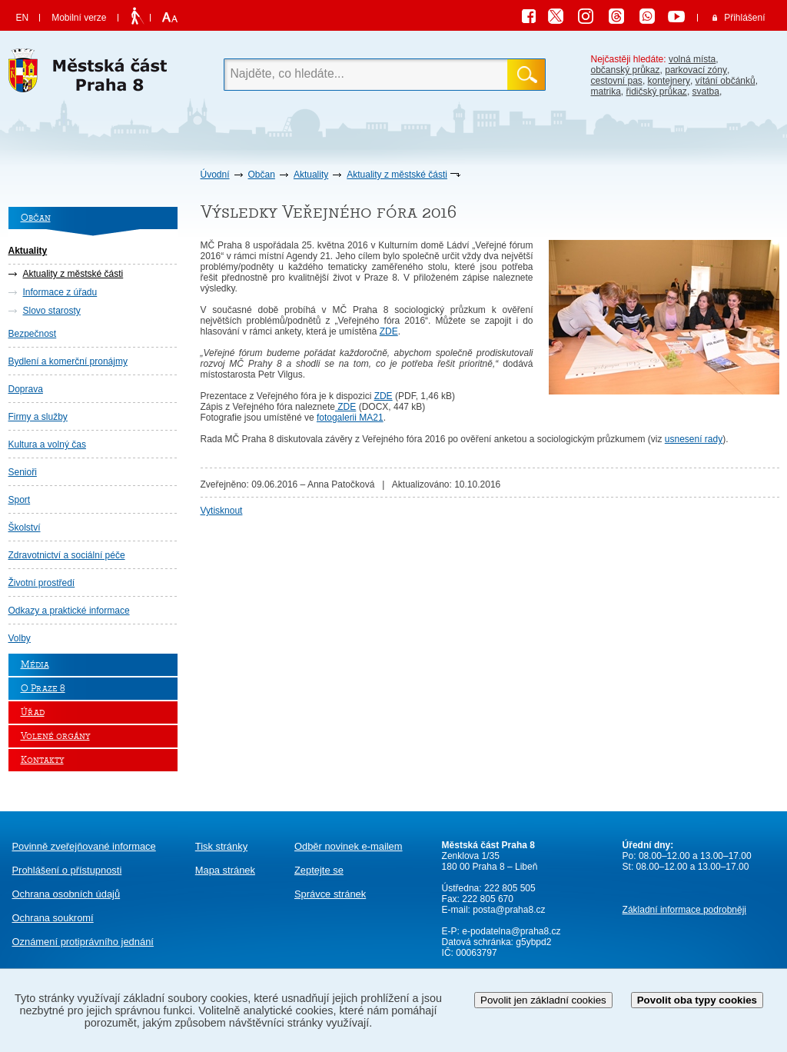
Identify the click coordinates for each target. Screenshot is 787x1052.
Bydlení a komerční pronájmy (68, 361)
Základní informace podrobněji (684, 909)
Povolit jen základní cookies (543, 1000)
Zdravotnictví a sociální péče (66, 555)
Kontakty (42, 760)
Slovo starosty (52, 310)
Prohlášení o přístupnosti (67, 870)
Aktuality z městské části (397, 174)
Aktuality (311, 174)
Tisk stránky (221, 846)
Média (35, 665)
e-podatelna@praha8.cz (510, 931)
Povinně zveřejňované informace (84, 846)
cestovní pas (617, 80)
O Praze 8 (43, 689)
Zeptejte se (319, 870)
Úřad (33, 712)
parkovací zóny (696, 70)
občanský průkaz (625, 70)
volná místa (692, 59)
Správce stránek (330, 894)
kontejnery (669, 80)
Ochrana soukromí (53, 918)
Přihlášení (744, 17)
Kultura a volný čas (47, 444)
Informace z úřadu (60, 292)
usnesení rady (693, 439)
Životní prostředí (41, 583)
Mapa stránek (225, 870)
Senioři (22, 472)
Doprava (25, 389)
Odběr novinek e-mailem (348, 846)
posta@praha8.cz (509, 909)
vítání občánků (725, 80)
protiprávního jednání (83, 941)
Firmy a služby (38, 416)
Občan (261, 174)
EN (22, 17)
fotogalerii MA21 (350, 417)
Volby (19, 638)
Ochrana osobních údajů (66, 894)
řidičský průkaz (656, 91)
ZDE (389, 331)
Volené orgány (55, 736)
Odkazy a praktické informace (69, 610)
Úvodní (215, 174)
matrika (606, 91)
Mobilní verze (78, 17)
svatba (705, 91)
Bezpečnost (32, 333)
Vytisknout (222, 510)
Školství (24, 527)
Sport (19, 499)
